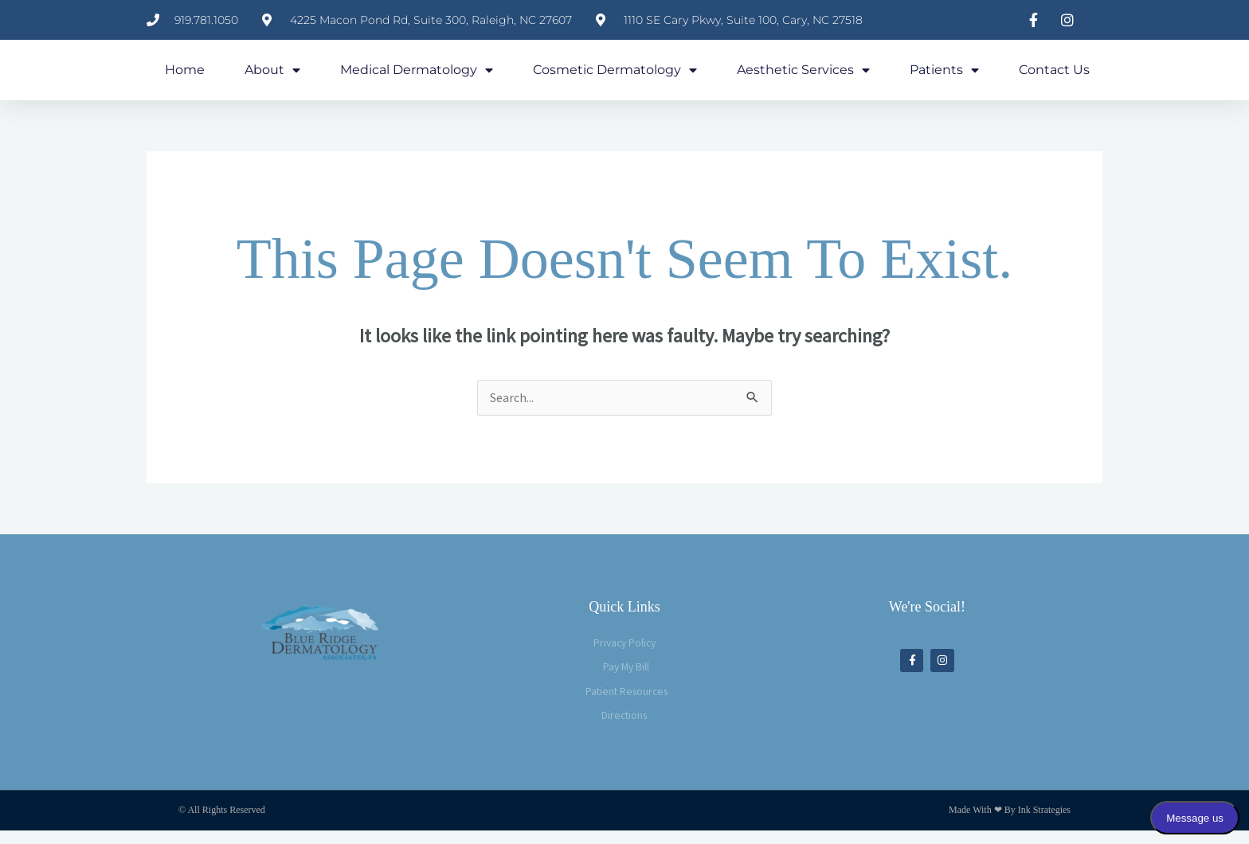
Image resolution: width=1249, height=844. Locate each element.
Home (185, 75)
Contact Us (1054, 75)
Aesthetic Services (803, 75)
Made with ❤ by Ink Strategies (1010, 823)
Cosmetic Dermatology (615, 75)
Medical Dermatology (416, 75)
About (272, 75)
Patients (944, 75)
